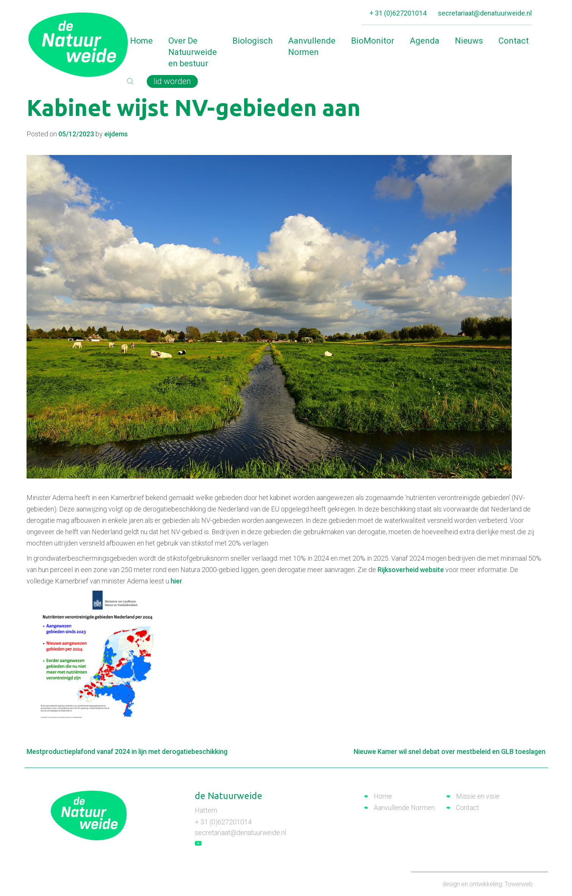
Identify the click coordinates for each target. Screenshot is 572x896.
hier (176, 581)
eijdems (116, 134)
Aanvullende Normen (311, 46)
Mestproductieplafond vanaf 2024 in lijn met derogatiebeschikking (128, 751)
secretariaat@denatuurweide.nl (485, 13)
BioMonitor (372, 40)
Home (141, 40)
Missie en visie (478, 796)
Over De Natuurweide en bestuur (192, 52)
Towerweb (519, 883)
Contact (513, 40)
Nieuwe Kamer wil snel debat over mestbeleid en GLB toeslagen (449, 751)
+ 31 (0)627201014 (398, 13)
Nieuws (469, 40)
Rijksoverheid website (411, 570)
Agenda (424, 40)
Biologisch (252, 40)
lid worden (172, 81)
